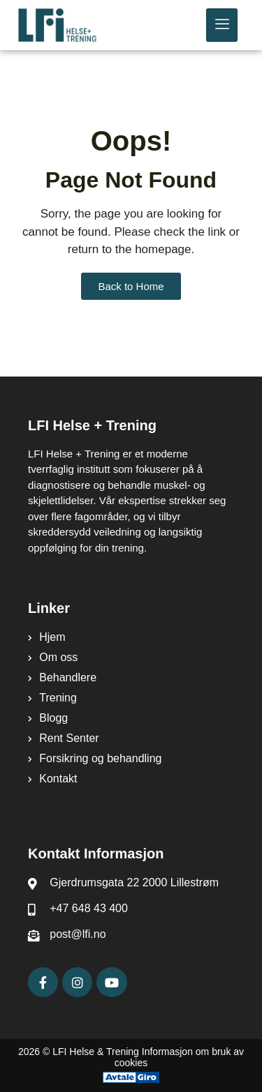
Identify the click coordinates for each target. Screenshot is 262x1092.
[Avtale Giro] (131, 1076)
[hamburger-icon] (222, 25)
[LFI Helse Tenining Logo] (74, 25)
